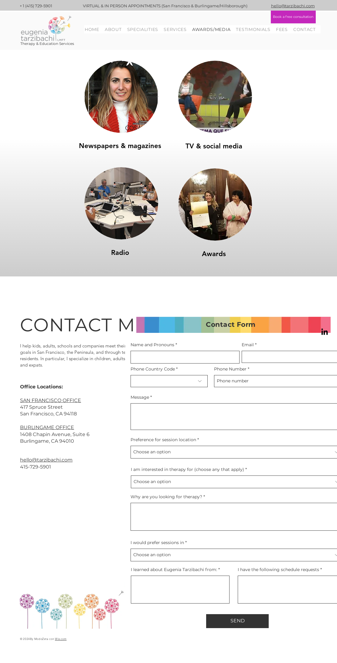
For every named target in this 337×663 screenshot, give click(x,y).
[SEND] (237, 621)
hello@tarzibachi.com (46, 460)
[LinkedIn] (324, 332)
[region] (121, 102)
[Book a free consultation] (293, 17)
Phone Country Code (153, 369)
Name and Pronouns (152, 345)
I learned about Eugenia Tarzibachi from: (174, 569)
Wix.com (60, 639)
